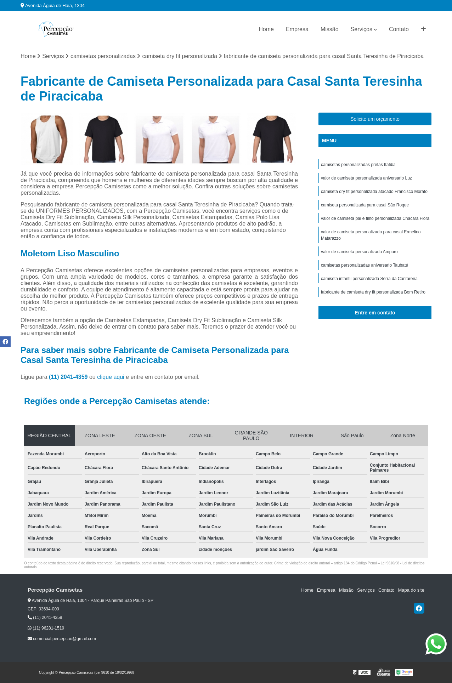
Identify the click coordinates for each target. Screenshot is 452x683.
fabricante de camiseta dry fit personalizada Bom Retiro (373, 292)
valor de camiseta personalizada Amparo (359, 251)
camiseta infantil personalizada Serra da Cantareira (369, 278)
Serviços (361, 29)
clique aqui (110, 377)
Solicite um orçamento (375, 119)
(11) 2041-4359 (69, 377)
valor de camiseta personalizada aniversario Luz (366, 178)
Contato (399, 29)
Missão (330, 29)
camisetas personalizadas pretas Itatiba (358, 164)
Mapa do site (411, 590)
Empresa (297, 29)
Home (266, 29)
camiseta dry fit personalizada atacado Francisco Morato (374, 191)
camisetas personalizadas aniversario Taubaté (364, 265)
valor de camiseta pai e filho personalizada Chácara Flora (375, 218)
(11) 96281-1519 (46, 628)
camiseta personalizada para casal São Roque (365, 205)
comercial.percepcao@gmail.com (62, 638)
